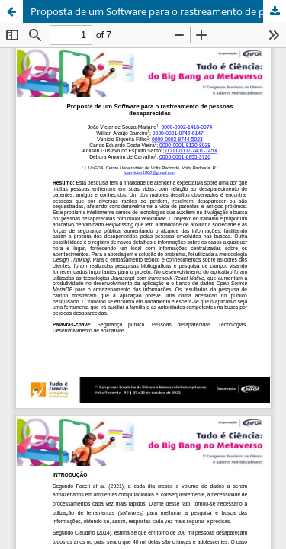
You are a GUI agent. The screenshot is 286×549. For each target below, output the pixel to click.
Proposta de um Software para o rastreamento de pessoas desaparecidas (158, 11)
